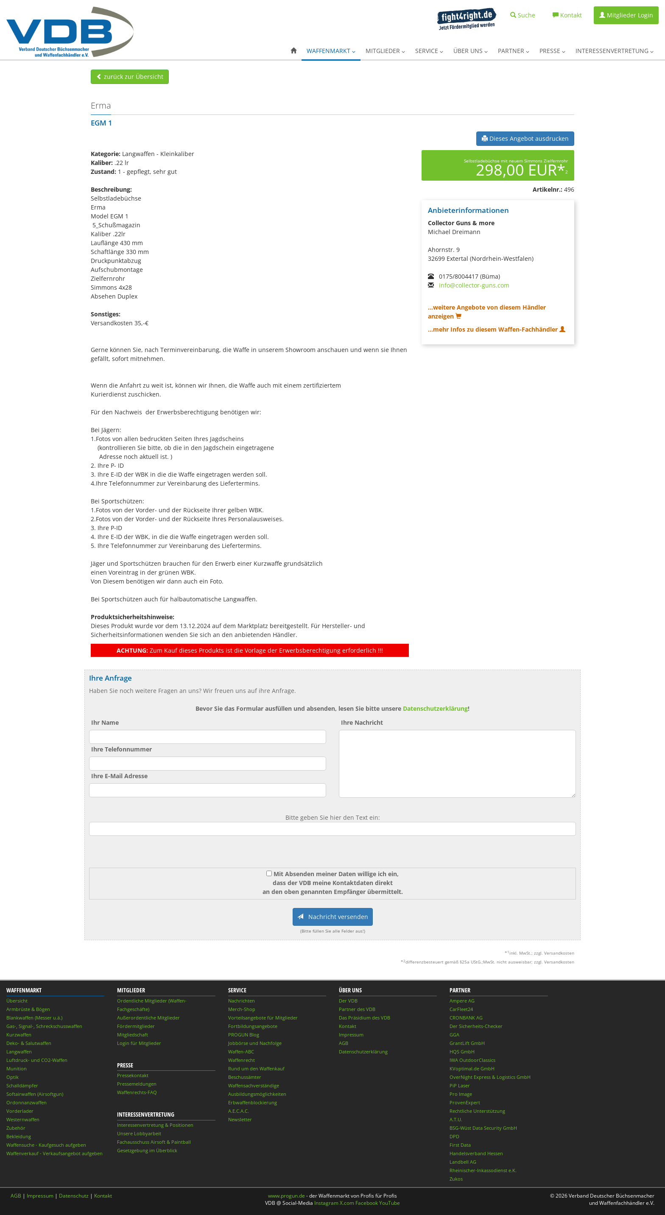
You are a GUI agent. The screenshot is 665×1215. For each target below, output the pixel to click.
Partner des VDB (357, 1009)
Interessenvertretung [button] (615, 51)
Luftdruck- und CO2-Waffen (36, 1060)
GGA (454, 1034)
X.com (347, 1203)
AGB (343, 1043)
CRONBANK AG (466, 1017)
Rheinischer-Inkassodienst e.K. (483, 1170)
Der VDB (348, 1000)
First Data (460, 1145)
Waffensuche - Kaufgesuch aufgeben (46, 1145)
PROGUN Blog (243, 1034)
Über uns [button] (470, 51)
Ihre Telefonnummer (121, 749)
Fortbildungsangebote (252, 1026)
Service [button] (429, 51)
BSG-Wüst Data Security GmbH (483, 1128)
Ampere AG (462, 1000)
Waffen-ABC (241, 1051)
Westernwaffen (22, 1119)
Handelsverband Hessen (476, 1153)
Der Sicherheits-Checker (476, 1026)
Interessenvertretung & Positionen (155, 1125)
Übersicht (17, 1000)
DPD (454, 1136)
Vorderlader (20, 1111)
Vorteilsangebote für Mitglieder (263, 1017)
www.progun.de (286, 1195)
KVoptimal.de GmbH (472, 1068)
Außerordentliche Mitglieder (148, 1017)
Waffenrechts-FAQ (137, 1092)
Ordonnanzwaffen (26, 1102)
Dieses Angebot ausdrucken (525, 138)
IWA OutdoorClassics (472, 1060)
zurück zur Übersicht (129, 77)
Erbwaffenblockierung (252, 1102)
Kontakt (347, 1026)
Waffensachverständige (253, 1085)
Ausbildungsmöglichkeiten (257, 1094)
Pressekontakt (132, 1075)
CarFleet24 (461, 1009)
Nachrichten (241, 1000)
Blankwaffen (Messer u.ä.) (34, 1017)
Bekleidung (18, 1136)
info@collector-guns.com (474, 285)
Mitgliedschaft (132, 1034)
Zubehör (15, 1128)
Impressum (351, 1034)
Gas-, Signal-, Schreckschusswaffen (44, 1026)
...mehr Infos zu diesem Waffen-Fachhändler (496, 329)
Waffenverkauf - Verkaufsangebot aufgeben (54, 1153)
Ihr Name (105, 722)
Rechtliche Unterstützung (477, 1111)
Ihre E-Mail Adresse (119, 776)
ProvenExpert (465, 1102)
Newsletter (240, 1119)
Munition (16, 1068)
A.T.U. (456, 1119)
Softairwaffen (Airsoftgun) (34, 1094)
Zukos (456, 1179)
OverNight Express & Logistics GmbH (490, 1077)
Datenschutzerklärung (435, 708)
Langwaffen (19, 1051)
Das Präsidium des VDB (364, 1017)
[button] (293, 50)
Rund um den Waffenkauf (256, 1068)
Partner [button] (513, 51)
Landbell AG (463, 1162)
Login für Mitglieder (139, 1043)
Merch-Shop (241, 1009)
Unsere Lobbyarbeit (139, 1133)
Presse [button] (552, 51)
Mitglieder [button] (385, 51)
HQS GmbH (462, 1051)
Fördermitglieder (136, 1026)
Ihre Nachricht (362, 722)
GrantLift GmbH (467, 1043)
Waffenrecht (241, 1060)
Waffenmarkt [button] (331, 51)
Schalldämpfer (22, 1085)
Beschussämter (244, 1077)
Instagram (326, 1203)
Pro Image (461, 1094)
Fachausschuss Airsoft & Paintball (154, 1142)
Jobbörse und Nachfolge (255, 1043)
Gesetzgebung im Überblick (147, 1150)
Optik (12, 1077)
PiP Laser (460, 1085)
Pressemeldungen (136, 1084)
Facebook (366, 1203)
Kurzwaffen (18, 1034)
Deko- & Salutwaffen (28, 1043)
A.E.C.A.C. (238, 1111)
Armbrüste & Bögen (28, 1009)
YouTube (389, 1203)
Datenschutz (74, 1195)
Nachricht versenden (332, 917)
